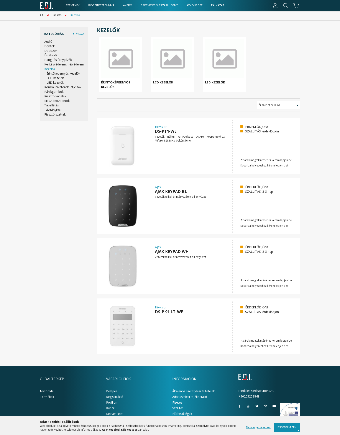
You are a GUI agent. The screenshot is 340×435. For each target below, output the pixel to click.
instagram (248, 406)
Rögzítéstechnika (101, 5)
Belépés (111, 391)
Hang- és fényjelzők (58, 60)
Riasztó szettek (55, 114)
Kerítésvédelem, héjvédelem (64, 64)
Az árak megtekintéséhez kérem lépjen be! (266, 160)
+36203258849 (249, 396)
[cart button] (295, 5)
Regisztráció (114, 397)
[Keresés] (286, 5)
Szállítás (178, 408)
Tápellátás (51, 105)
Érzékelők (50, 55)
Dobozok (50, 51)
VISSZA (80, 33)
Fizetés (177, 402)
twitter (257, 406)
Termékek (47, 397)
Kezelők (49, 69)
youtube (274, 406)
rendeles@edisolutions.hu (256, 391)
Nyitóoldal (47, 391)
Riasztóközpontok (57, 101)
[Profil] (275, 5)
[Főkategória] (42, 15)
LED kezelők (55, 82)
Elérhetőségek (182, 414)
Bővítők (49, 46)
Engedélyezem (287, 427)
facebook (239, 406)
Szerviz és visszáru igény (159, 5)
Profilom (112, 402)
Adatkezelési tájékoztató (189, 397)
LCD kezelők (55, 78)
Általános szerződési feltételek (193, 391)
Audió (48, 41)
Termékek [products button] (73, 5)
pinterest (265, 406)
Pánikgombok (54, 92)
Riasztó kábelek (55, 96)
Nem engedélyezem (258, 427)
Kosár (110, 408)
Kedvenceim (114, 414)
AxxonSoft (194, 5)
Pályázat (217, 5)
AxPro (127, 5)
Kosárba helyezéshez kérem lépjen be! (264, 165)
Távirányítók (52, 110)
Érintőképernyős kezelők (63, 73)
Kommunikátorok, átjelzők (62, 87)
